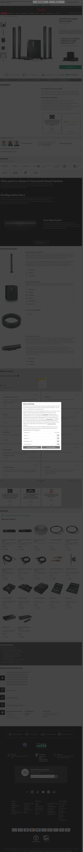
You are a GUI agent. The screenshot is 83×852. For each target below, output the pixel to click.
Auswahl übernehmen (32, 447)
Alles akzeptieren (51, 447)
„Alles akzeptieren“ (50, 418)
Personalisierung (27, 441)
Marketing (26, 438)
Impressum (38, 429)
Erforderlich (26, 432)
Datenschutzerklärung (27, 429)
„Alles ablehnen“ (45, 414)
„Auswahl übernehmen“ (52, 423)
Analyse (25, 435)
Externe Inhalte (27, 444)
